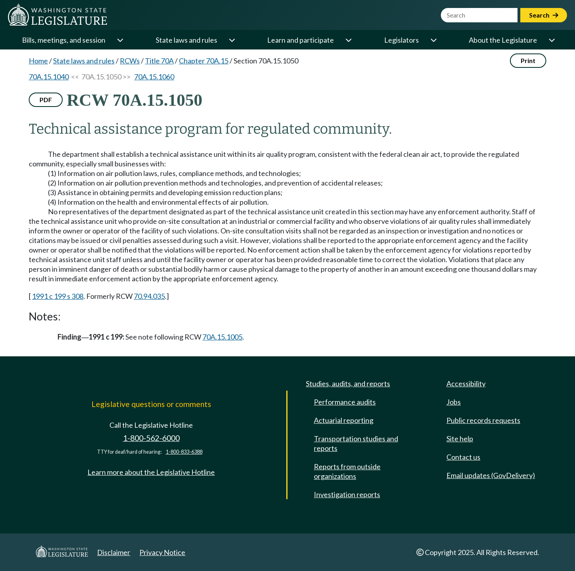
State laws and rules (186, 40)
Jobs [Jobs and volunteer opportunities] (453, 401)
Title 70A (159, 60)
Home (38, 60)
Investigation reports (347, 494)
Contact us (463, 456)
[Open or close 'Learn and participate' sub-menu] (348, 40)
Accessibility (466, 383)
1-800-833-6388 (184, 452)
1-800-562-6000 (151, 438)
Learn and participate (300, 40)
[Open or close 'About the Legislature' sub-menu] (551, 40)
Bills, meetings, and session (63, 40)
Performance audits (345, 401)
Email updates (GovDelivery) (490, 475)
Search (543, 15)
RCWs (130, 60)
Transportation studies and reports (356, 443)
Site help (459, 438)
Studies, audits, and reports (348, 383)
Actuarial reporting (343, 420)
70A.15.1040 (49, 76)
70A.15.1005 (222, 336)
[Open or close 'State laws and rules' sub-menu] (231, 40)
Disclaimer (113, 552)
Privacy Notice (162, 552)
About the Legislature (503, 40)
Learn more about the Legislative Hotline (151, 472)
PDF (46, 99)
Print (528, 60)
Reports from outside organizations (347, 471)
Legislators (401, 40)
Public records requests (483, 420)
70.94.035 (149, 296)
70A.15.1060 (154, 76)
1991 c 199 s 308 (57, 296)
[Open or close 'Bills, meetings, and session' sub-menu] (119, 40)
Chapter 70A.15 (203, 60)
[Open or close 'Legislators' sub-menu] (433, 40)
